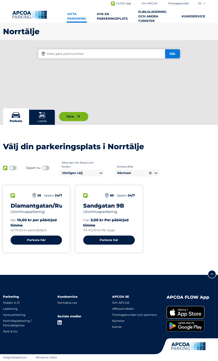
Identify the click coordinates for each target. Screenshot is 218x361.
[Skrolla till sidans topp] (212, 274)
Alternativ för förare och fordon (77, 164)
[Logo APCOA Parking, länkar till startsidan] (29, 15)
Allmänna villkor (46, 357)
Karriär (117, 327)
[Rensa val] (150, 173)
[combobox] (82, 173)
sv (202, 3)
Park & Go (10, 331)
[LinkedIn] (59, 322)
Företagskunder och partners (134, 315)
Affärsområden (123, 309)
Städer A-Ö (11, 303)
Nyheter (118, 321)
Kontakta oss (67, 303)
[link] (191, 312)
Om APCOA (121, 303)
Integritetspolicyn (15, 357)
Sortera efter (125, 166)
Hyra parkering (14, 315)
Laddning (10, 309)
